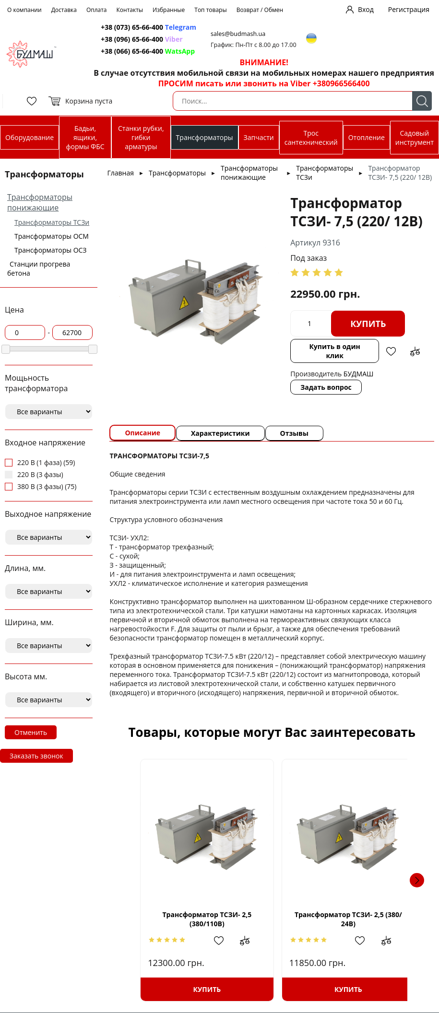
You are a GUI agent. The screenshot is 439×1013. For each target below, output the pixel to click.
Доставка (64, 10)
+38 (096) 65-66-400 (132, 39)
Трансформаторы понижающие (39, 202)
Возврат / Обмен (260, 10)
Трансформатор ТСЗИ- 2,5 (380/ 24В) (344, 919)
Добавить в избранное (391, 351)
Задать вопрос (326, 387)
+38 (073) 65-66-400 (132, 27)
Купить (368, 323)
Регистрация (408, 9)
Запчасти (259, 137)
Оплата (96, 10)
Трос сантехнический (311, 137)
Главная (120, 172)
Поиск (422, 101)
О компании (24, 10)
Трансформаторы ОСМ (51, 236)
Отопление (366, 137)
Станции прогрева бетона (38, 268)
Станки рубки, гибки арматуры (141, 137)
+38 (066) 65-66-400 (132, 51)
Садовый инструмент (414, 137)
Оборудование (29, 137)
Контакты (130, 10)
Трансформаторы (204, 137)
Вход (366, 9)
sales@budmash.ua (238, 34)
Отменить (30, 732)
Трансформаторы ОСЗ (50, 250)
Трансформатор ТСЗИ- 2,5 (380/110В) (199, 919)
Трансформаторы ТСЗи (51, 222)
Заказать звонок (36, 755)
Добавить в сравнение (415, 351)
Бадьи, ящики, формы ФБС (85, 137)
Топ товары (210, 10)
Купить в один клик (334, 351)
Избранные (169, 10)
